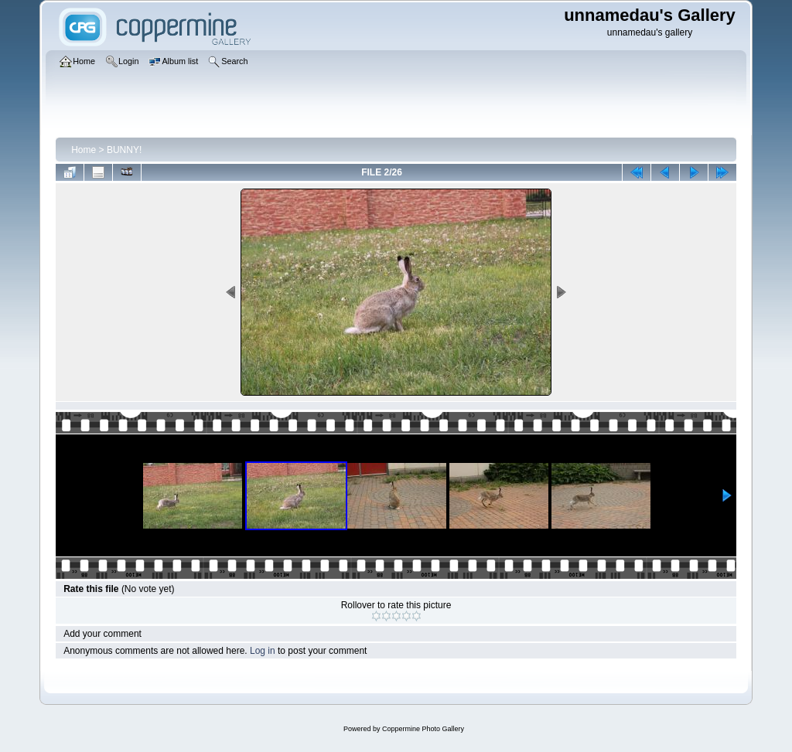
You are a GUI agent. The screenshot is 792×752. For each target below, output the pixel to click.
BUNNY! (124, 150)
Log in (262, 650)
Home (83, 150)
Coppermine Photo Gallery (423, 729)
